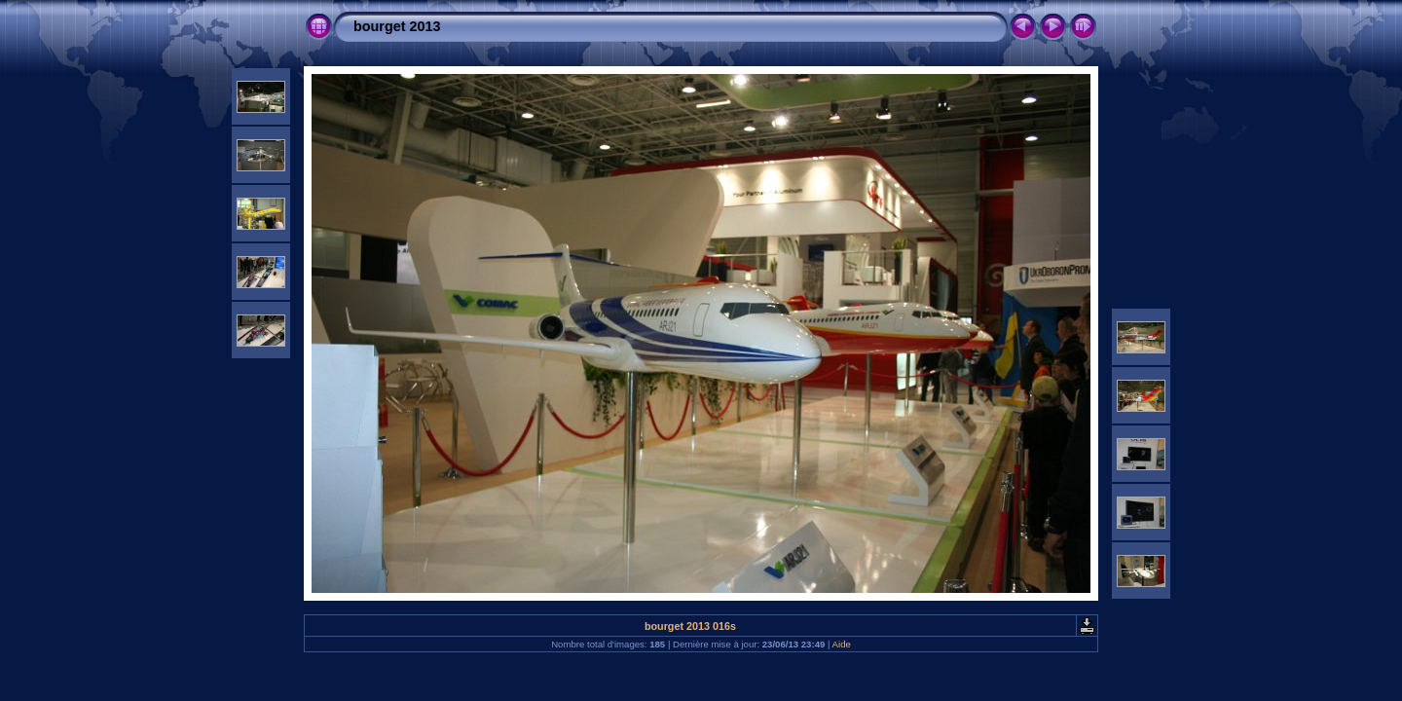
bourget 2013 (397, 26)
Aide (841, 644)
